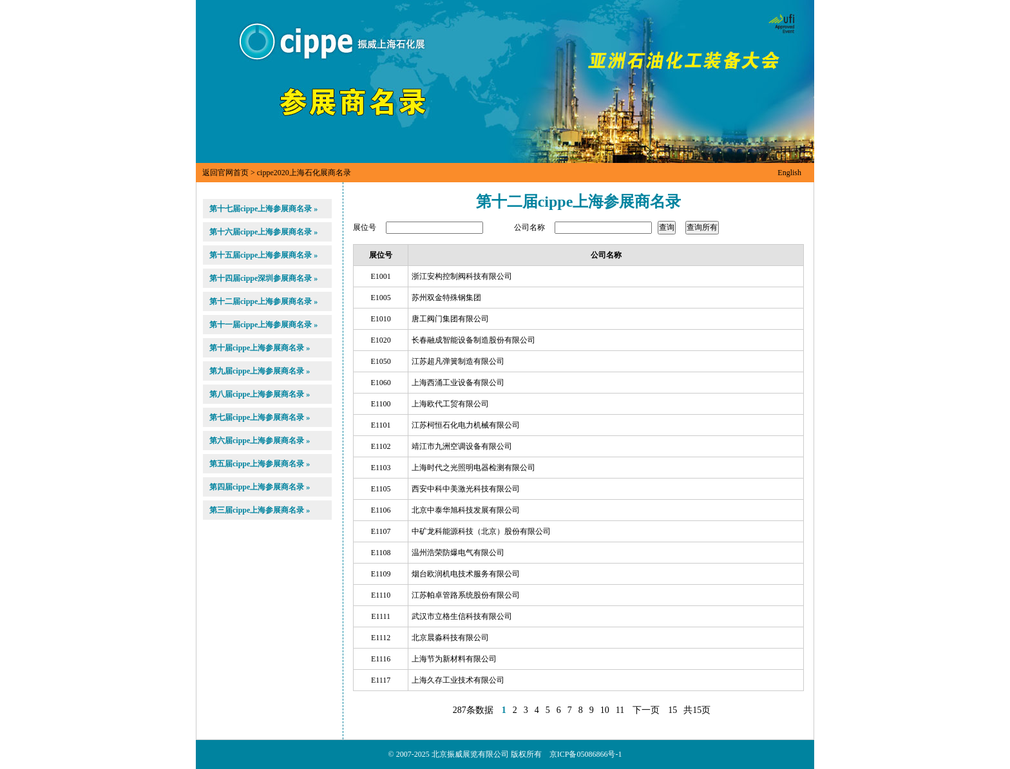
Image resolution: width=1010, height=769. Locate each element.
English (789, 172)
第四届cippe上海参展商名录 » (259, 486)
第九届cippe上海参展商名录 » (259, 370)
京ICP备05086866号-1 (585, 754)
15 (672, 710)
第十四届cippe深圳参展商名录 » (263, 278)
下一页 (646, 710)
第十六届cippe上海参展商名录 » (263, 231)
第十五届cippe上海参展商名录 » (263, 255)
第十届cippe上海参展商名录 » (259, 347)
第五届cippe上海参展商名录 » (259, 463)
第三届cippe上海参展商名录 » (259, 510)
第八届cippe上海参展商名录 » (259, 394)
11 (620, 710)
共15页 (696, 710)
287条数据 (473, 710)
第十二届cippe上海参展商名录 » (263, 301)
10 (604, 710)
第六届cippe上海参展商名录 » (259, 440)
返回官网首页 (225, 172)
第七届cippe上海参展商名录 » (259, 417)
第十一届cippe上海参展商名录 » (263, 324)
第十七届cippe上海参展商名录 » (263, 208)
